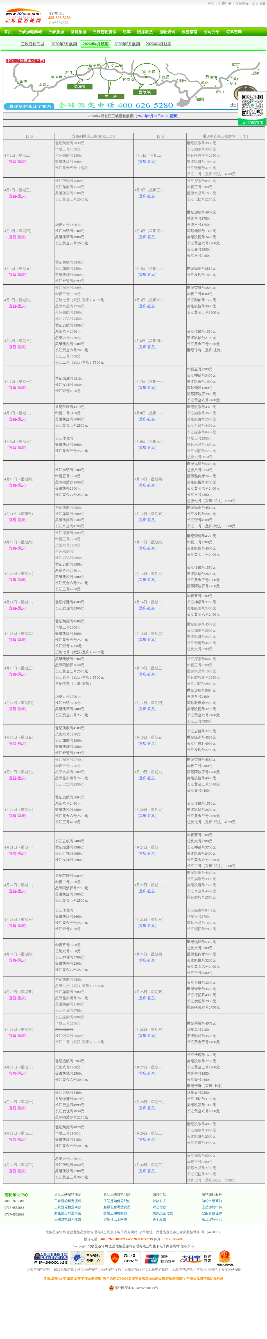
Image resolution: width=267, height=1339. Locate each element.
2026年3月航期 (64, 44)
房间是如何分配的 (116, 1201)
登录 (211, 4)
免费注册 (225, 4)
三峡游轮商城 (30, 32)
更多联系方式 (58, 22)
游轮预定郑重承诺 (67, 1213)
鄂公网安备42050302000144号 (136, 1288)
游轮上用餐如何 (115, 1213)
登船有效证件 (212, 1213)
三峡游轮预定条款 (67, 1207)
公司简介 (242, 4)
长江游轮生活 (212, 1219)
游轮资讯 (167, 32)
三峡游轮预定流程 (67, 1201)
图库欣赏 (145, 32)
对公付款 (159, 1207)
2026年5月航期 (127, 44)
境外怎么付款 (163, 1213)
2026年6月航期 (158, 44)
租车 (127, 32)
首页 (8, 32)
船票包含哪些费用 (116, 1207)
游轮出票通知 (212, 1201)
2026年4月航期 (95, 44)
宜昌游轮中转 (212, 1207)
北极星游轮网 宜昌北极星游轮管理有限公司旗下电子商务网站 (134, 1246)
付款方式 (159, 1201)
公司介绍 (212, 32)
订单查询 (234, 32)
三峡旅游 (56, 32)
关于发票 (159, 1219)
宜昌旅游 (78, 32)
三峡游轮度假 (104, 32)
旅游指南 (189, 32)
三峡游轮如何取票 (67, 1219)
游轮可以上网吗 (115, 1219)
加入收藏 (259, 4)
